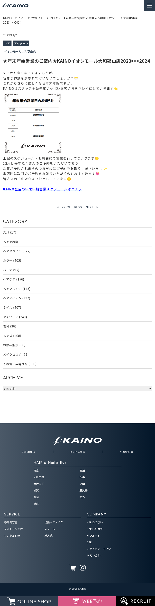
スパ (6, 232)
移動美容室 (10, 522)
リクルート (93, 535)
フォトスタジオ (13, 529)
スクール (49, 529)
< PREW (63, 207)
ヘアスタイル (12, 251)
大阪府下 (39, 484)
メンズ (7, 336)
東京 (36, 470)
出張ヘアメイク (53, 522)
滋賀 (36, 490)
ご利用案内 (28, 452)
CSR (89, 542)
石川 (82, 470)
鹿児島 (84, 490)
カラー (7, 260)
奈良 (36, 497)
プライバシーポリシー (100, 549)
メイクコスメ (12, 354)
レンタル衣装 (12, 535)
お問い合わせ (95, 555)
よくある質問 (77, 452)
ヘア (6, 242)
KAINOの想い (95, 522)
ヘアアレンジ (12, 289)
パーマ (7, 270)
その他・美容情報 (15, 364)
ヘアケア (9, 279)
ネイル (7, 307)
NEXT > (92, 207)
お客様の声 (126, 452)
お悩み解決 (10, 345)
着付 (6, 326)
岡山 (82, 477)
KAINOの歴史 (95, 529)
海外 (82, 497)
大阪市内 (39, 477)
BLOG (78, 207)
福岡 (82, 484)
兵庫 (36, 504)
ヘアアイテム (12, 298)
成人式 (48, 535)
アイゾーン (10, 317)
